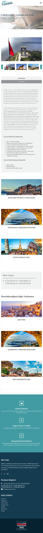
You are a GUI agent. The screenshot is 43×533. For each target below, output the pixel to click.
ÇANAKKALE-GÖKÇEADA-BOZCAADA (21, 227)
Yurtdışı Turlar (4, 505)
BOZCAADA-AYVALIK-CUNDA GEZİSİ (21, 198)
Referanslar (4, 508)
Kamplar (3, 507)
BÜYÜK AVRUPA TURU (21, 257)
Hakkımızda (4, 501)
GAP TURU (21, 320)
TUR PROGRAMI (21, 78)
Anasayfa (3, 18)
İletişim (3, 510)
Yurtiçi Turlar (4, 503)
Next (41, 67)
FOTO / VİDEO (21, 81)
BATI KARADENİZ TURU (21, 379)
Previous (2, 67)
